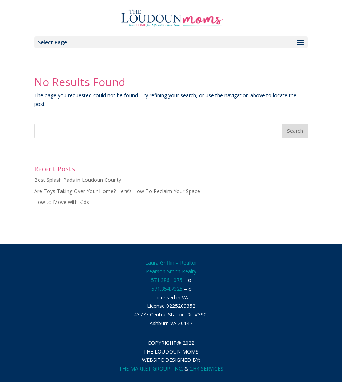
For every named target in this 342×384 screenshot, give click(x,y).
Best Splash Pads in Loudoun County (77, 179)
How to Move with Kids (61, 202)
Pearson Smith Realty (171, 271)
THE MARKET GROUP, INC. (151, 368)
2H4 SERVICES (206, 368)
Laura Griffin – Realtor (171, 262)
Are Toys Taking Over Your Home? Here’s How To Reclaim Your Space (117, 191)
